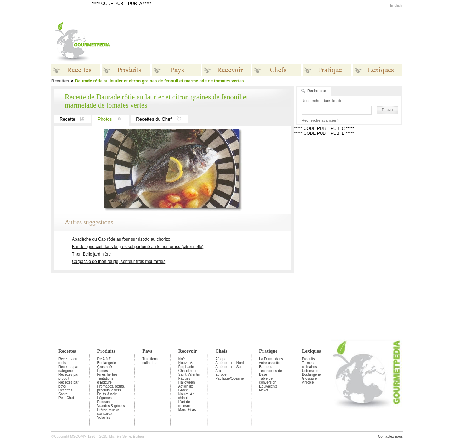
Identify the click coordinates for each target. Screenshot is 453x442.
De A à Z (104, 359)
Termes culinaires (309, 365)
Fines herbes (107, 375)
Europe (220, 375)
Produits (106, 351)
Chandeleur (187, 371)
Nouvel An (186, 363)
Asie (218, 371)
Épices (102, 371)
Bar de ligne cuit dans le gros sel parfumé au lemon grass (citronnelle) (137, 246)
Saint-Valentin (189, 375)
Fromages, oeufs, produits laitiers (111, 388)
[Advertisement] (271, 42)
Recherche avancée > (320, 120)
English (396, 5)
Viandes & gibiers (111, 406)
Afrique (220, 359)
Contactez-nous (390, 436)
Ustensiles (310, 371)
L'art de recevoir (184, 404)
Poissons (104, 402)
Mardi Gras (187, 410)
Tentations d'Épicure (105, 380)
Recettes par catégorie (68, 369)
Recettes (67, 351)
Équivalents (268, 386)
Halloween (186, 382)
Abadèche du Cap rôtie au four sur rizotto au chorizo (121, 239)
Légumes (104, 398)
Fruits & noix (107, 394)
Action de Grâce (185, 388)
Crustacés (105, 367)
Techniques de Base (270, 373)
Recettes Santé (65, 392)
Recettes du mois (67, 361)
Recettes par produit (68, 376)
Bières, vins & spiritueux (108, 411)
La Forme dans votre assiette (271, 361)
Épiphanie (186, 367)
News (263, 390)
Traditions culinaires (150, 361)
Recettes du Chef (161, 119)
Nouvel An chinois (186, 396)
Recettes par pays (68, 384)
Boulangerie (106, 363)
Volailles (103, 417)
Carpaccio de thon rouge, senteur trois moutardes (118, 261)
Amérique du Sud (228, 367)
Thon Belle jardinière (91, 254)
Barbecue (266, 367)
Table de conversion (267, 380)
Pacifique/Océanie (229, 378)
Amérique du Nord (229, 363)
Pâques (184, 378)
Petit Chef (66, 398)
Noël (182, 359)
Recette (75, 119)
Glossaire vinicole (309, 380)
